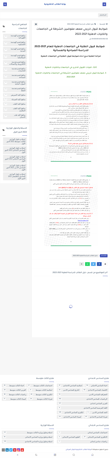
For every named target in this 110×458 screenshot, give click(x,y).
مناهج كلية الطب (15, 104)
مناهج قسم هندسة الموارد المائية (15, 83)
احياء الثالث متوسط (13, 385)
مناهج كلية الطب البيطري (15, 109)
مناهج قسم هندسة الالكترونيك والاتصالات (15, 63)
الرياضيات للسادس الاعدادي (82, 399)
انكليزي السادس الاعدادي (70, 412)
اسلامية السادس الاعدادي (70, 385)
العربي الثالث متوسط (14, 390)
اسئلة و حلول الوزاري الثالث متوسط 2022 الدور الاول (15, 141)
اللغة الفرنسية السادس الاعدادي (82, 408)
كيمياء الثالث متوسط (14, 399)
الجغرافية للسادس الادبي (82, 394)
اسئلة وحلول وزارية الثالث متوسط (27, 432)
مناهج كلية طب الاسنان (15, 116)
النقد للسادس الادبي (97, 412)
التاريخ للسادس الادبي (68, 390)
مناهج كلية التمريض (15, 95)
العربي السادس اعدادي (82, 403)
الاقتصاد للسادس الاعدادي (95, 390)
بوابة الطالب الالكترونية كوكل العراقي (78, 449)
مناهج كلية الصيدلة (15, 99)
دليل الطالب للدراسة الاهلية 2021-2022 (81, 24)
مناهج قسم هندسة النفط (15, 89)
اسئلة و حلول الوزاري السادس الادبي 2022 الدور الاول (15, 167)
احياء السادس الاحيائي (96, 385)
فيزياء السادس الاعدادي (96, 417)
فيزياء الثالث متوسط (41, 399)
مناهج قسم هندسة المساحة (15, 76)
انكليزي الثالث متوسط (41, 394)
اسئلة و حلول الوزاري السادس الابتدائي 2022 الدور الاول (15, 150)
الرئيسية (104, 24)
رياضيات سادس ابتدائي (82, 441)
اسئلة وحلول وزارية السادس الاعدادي (27, 441)
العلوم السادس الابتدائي (69, 437)
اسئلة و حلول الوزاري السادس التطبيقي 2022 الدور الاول (16, 176)
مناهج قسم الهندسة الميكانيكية (15, 56)
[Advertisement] (55, 357)
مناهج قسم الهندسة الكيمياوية (15, 43)
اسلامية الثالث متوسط (41, 390)
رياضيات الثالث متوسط (14, 394)
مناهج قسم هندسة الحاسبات (15, 70)
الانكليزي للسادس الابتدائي (95, 437)
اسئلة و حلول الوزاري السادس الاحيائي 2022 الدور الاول (15, 159)
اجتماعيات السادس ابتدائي (82, 432)
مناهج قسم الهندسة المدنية (15, 50)
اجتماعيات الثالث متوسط (40, 385)
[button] (99, 264)
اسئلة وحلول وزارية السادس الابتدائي (27, 437)
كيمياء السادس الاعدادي (69, 417)
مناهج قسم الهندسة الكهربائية (15, 37)
